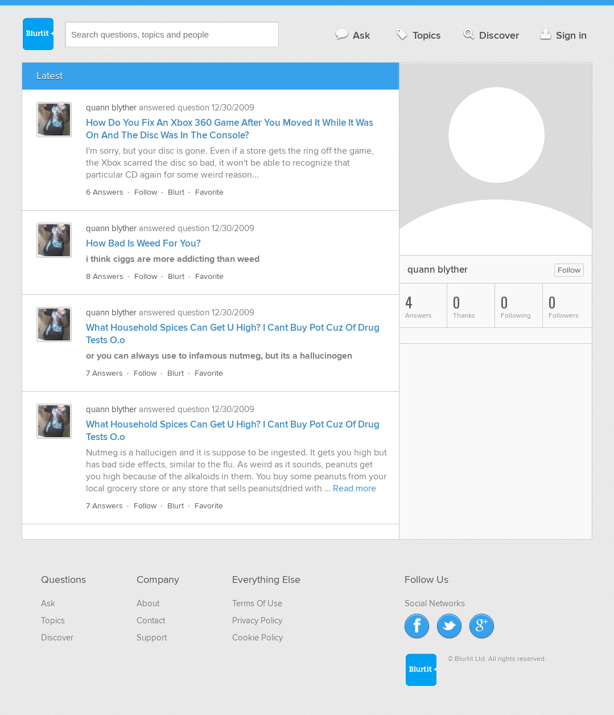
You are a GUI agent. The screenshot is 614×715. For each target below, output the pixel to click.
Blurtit (37, 34)
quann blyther (111, 107)
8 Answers (104, 276)
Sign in (562, 35)
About (148, 603)
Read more (354, 488)
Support (152, 637)
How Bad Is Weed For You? (143, 243)
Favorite (209, 192)
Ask (352, 35)
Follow (145, 192)
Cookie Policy (257, 637)
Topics (417, 35)
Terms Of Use (257, 603)
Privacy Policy (257, 620)
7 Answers (104, 373)
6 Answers (104, 192)
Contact (151, 620)
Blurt (176, 192)
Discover (490, 35)
